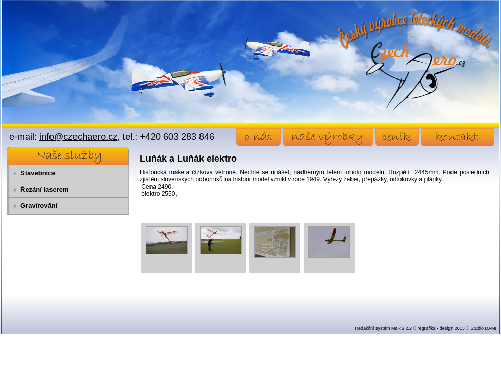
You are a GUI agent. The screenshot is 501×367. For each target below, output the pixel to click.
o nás (258, 137)
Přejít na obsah (23, 4)
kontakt (457, 137)
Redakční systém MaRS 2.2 (383, 328)
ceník (397, 137)
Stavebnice (38, 173)
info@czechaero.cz (78, 137)
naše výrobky (328, 137)
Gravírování (38, 205)
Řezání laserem (44, 189)
